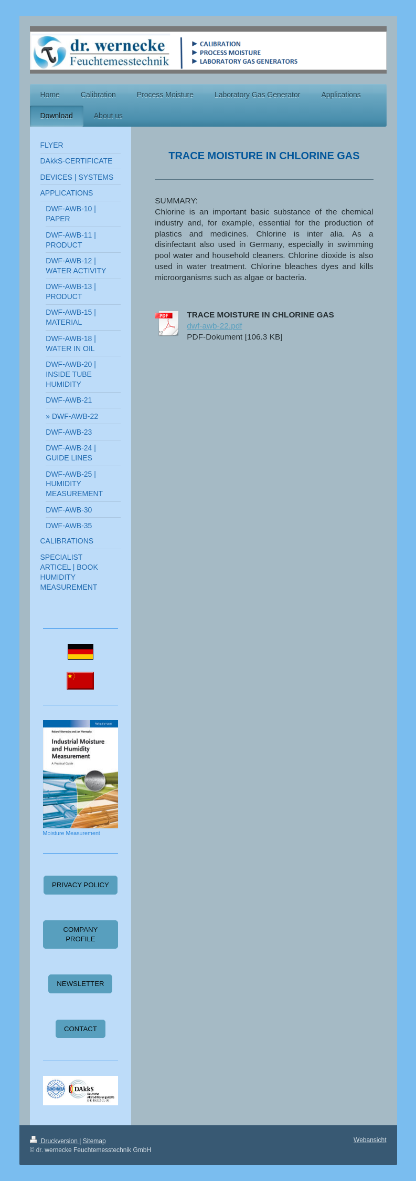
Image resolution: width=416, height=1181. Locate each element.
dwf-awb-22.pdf (214, 325)
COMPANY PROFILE (80, 934)
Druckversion (55, 1141)
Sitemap (94, 1141)
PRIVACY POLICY (80, 885)
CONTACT (80, 1029)
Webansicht (370, 1140)
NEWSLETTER (80, 984)
